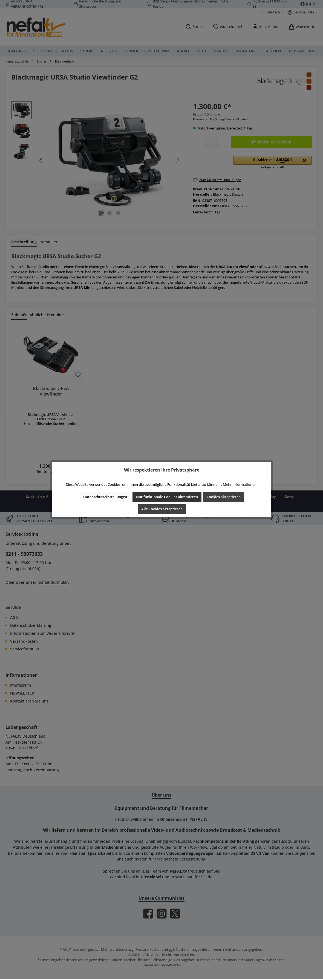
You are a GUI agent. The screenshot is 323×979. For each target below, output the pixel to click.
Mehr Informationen (239, 484)
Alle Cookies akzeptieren (162, 509)
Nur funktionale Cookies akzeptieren (167, 497)
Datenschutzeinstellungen (105, 497)
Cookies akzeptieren (224, 497)
